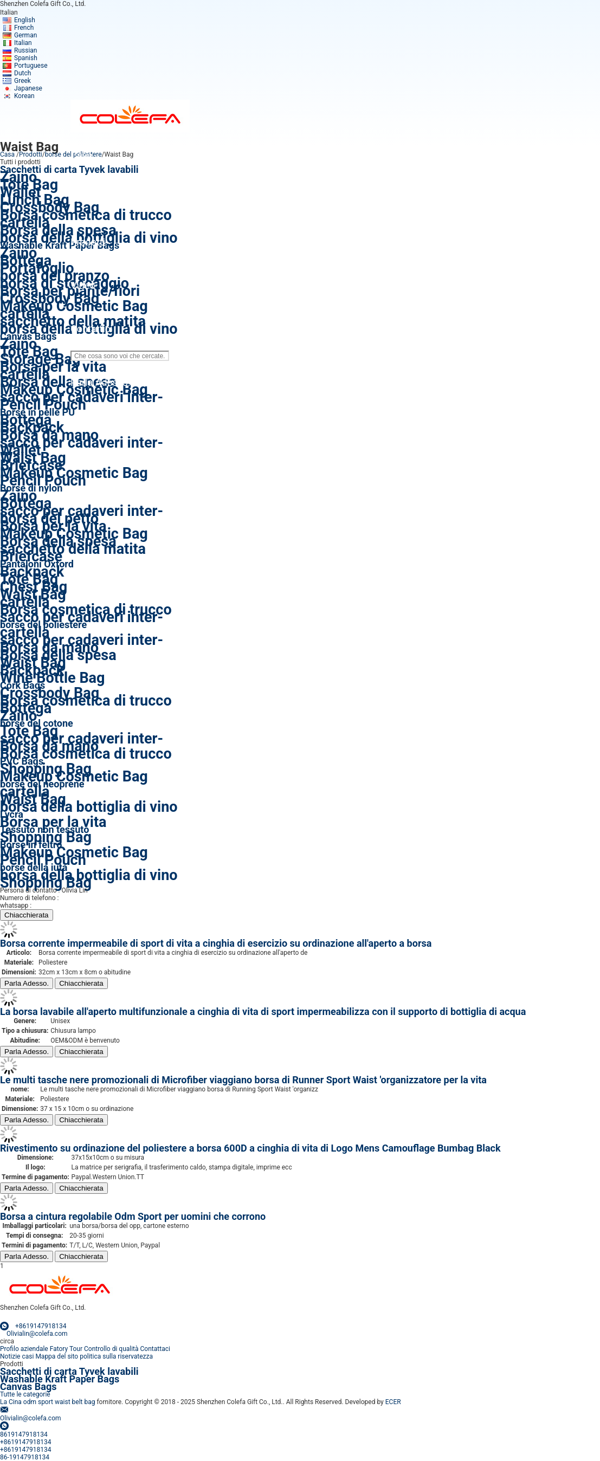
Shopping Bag (46, 837)
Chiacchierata (26, 915)
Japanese (28, 88)
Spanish (25, 58)
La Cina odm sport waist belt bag (47, 1402)
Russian (25, 50)
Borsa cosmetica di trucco (86, 700)
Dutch (22, 73)
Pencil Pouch (43, 404)
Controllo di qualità (111, 1349)
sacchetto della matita (73, 549)
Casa (7, 154)
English (24, 20)
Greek (22, 81)
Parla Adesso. (26, 983)
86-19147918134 (84, 898)
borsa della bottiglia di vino (89, 807)
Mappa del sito (56, 1356)
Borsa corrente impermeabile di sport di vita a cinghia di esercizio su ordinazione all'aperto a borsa (215, 943)
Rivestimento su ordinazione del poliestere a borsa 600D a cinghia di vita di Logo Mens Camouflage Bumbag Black (250, 1148)
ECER (393, 1402)
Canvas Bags (28, 1386)
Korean (24, 96)
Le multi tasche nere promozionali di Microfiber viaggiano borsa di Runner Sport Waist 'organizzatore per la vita (243, 1079)
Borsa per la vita (53, 367)
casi (28, 1356)
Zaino (18, 716)
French (24, 27)
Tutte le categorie (25, 1394)
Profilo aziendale (24, 1349)
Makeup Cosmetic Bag (74, 776)
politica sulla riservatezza (116, 1356)
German (25, 35)
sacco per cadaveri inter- (81, 442)
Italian (23, 43)
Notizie (10, 1356)
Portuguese (31, 65)
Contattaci (155, 1349)
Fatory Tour (66, 1349)
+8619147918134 (58, 905)
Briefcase (31, 556)
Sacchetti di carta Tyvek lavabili (69, 169)
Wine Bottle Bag (52, 678)
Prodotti (30, 154)
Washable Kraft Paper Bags (59, 245)
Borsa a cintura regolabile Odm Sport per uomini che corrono (133, 1216)
